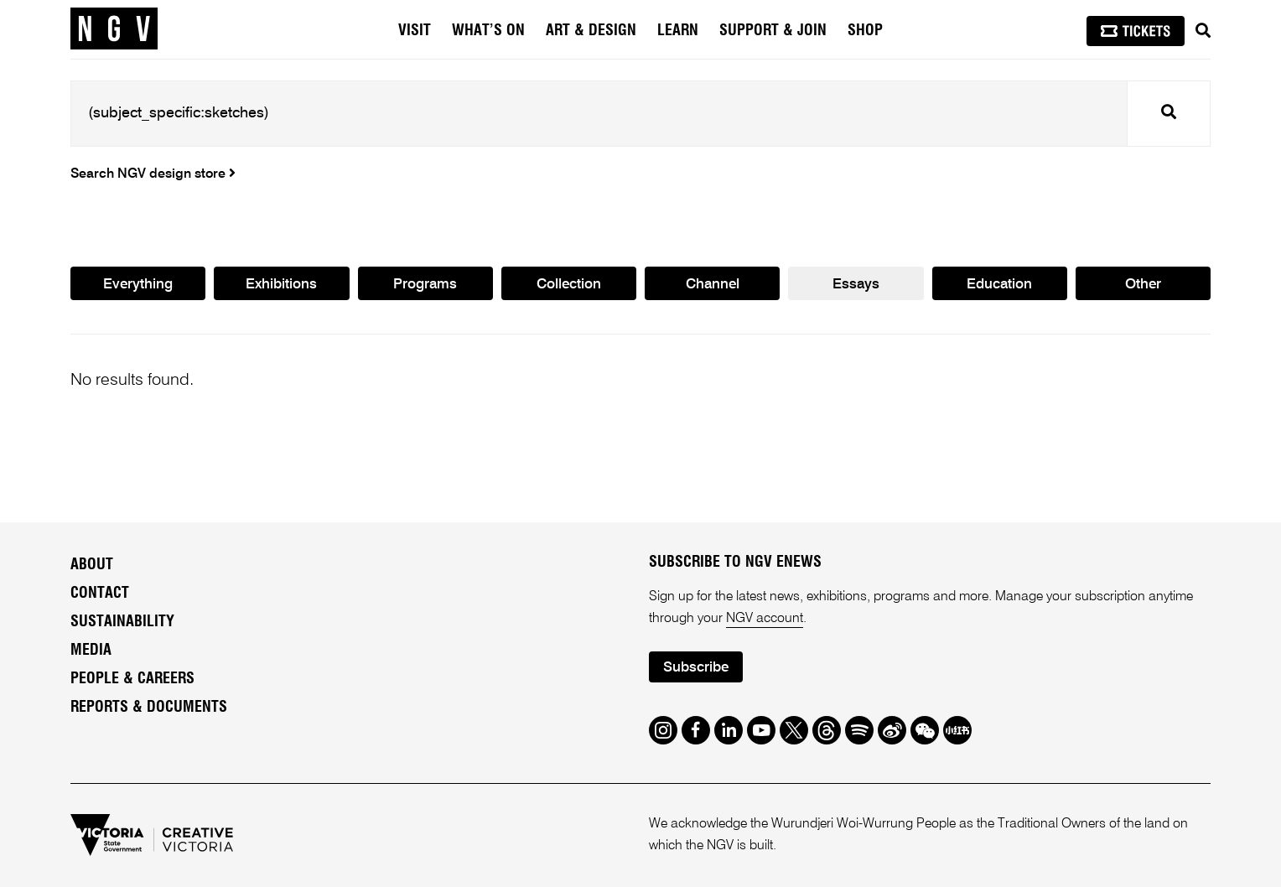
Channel (712, 285)
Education (999, 285)
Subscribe (696, 668)
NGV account (764, 618)
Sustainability (122, 622)
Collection (569, 285)
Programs (425, 285)
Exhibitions (281, 285)
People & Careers (132, 679)
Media (91, 650)
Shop (865, 31)
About (91, 565)
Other (1143, 285)
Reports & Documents (148, 707)
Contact (99, 593)
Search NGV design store (153, 174)
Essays (855, 285)
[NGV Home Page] (114, 29)
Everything (138, 285)
